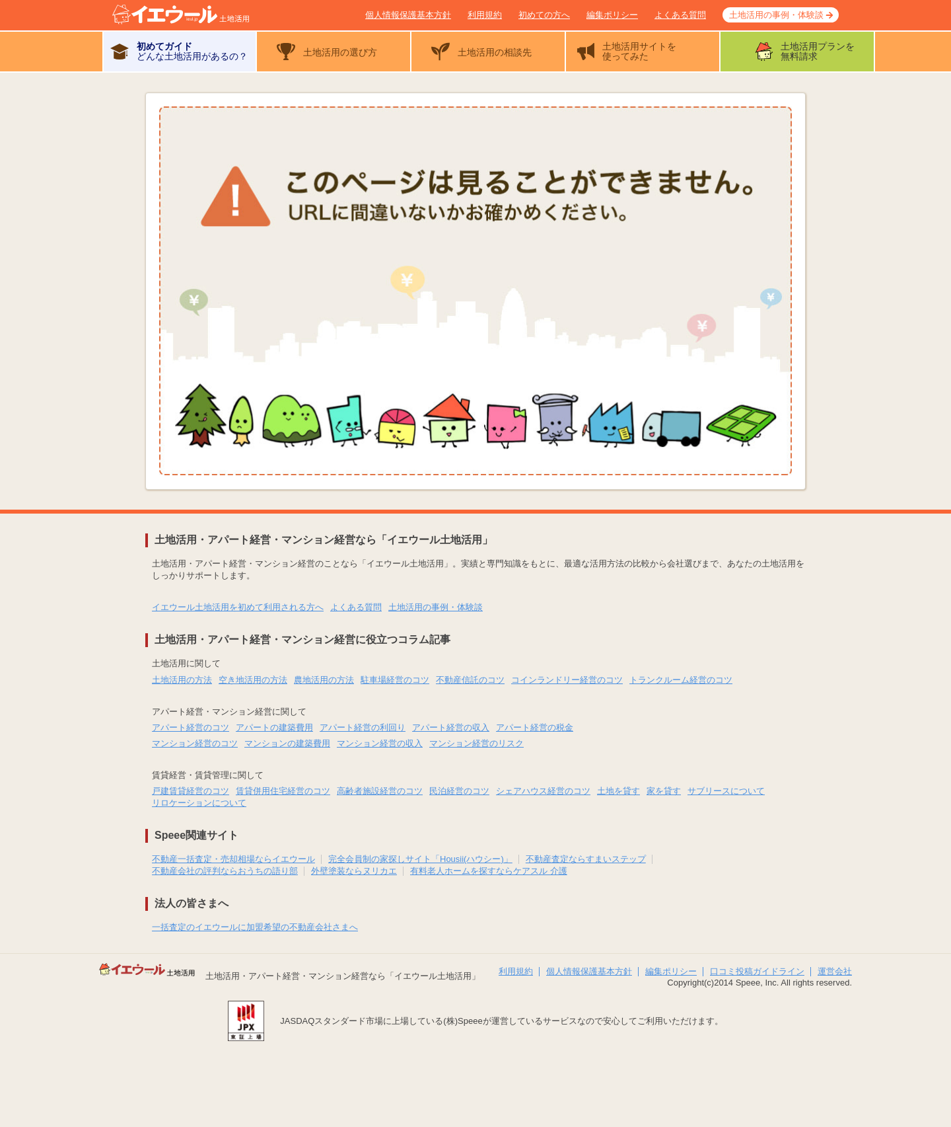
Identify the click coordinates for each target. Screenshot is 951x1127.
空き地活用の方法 (253, 680)
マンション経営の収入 (380, 743)
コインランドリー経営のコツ (567, 680)
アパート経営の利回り (362, 727)
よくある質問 (680, 15)
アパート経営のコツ (190, 727)
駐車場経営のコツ (395, 680)
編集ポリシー (612, 15)
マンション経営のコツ (195, 743)
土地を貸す (618, 791)
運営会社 (835, 971)
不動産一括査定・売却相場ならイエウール (233, 859)
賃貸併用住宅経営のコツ (283, 791)
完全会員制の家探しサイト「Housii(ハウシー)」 (420, 859)
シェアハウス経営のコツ (543, 791)
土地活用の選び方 (340, 52)
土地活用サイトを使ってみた (639, 51)
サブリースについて (726, 791)
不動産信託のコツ (470, 680)
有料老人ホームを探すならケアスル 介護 (488, 871)
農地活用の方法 (324, 680)
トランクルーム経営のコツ (680, 680)
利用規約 (485, 15)
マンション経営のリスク (476, 743)
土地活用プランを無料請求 (818, 51)
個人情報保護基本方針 (408, 15)
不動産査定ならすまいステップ (586, 859)
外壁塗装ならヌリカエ (354, 871)
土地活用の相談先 (495, 52)
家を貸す (664, 791)
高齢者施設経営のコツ (380, 791)
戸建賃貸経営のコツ (190, 791)
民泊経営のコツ (459, 791)
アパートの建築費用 (274, 727)
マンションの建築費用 (287, 743)
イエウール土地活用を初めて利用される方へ (238, 607)
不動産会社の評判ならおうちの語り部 (225, 871)
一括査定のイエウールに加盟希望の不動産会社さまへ (255, 927)
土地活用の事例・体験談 (776, 15)
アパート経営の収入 (450, 727)
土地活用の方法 (182, 680)
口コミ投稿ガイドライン (757, 971)
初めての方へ (544, 15)
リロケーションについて (199, 803)
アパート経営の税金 (534, 727)
